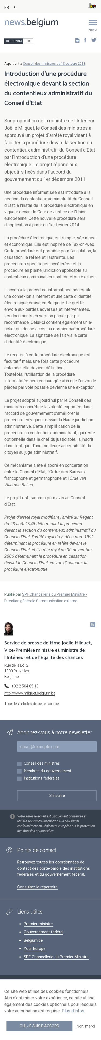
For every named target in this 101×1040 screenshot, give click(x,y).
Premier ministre (38, 923)
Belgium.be (33, 940)
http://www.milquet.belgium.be (29, 693)
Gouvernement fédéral (43, 932)
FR (6, 7)
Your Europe (35, 948)
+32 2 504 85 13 (25, 686)
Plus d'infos (73, 1010)
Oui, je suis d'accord (39, 1026)
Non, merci (86, 1026)
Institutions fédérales (42, 778)
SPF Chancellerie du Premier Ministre (56, 956)
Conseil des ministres (42, 764)
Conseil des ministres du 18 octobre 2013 (54, 64)
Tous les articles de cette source (31, 704)
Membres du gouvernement (47, 771)
